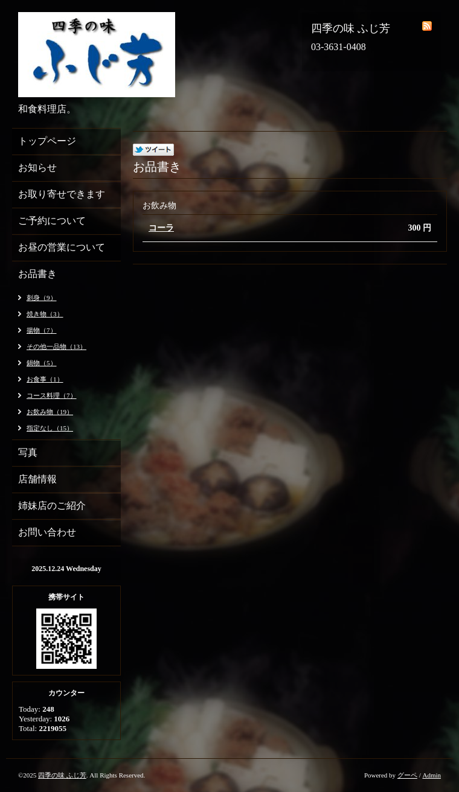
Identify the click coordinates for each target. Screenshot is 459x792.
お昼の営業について (61, 247)
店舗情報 (37, 479)
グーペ (407, 775)
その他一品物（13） (56, 346)
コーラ (161, 227)
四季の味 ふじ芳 (62, 775)
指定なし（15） (50, 428)
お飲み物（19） (50, 411)
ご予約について (52, 221)
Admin (431, 775)
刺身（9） (42, 297)
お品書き (37, 274)
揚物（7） (42, 330)
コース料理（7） (52, 395)
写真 (27, 452)
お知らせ (37, 167)
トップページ (47, 141)
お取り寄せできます (61, 194)
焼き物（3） (45, 314)
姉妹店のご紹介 (52, 505)
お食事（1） (45, 379)
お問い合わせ (47, 532)
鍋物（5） (42, 362)
